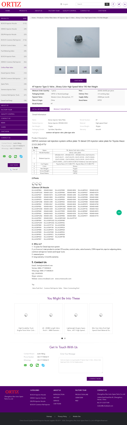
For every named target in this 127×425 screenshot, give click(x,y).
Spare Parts (13, 84)
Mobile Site (77, 416)
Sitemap (49, 416)
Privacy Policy (62, 416)
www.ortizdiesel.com (46, 279)
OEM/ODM (79, 397)
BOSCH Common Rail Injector (13, 40)
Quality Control (69, 11)
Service (56, 400)
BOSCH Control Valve (13, 45)
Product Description (62, 109)
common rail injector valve (53, 288)
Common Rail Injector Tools (13, 95)
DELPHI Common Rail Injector (13, 79)
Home (8, 11)
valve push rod (37, 288)
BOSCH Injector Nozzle (13, 23)
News (3, 123)
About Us (38, 11)
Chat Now (102, 11)
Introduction (58, 394)
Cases (3, 127)
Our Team (57, 404)
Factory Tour (54, 11)
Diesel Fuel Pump (13, 101)
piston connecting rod (71, 288)
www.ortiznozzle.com (63, 279)
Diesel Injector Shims (13, 73)
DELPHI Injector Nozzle (13, 34)
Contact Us (85, 11)
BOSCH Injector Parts (13, 56)
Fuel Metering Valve (13, 51)
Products (23, 11)
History (56, 397)
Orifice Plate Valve (13, 68)
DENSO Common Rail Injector (13, 62)
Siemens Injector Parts (13, 90)
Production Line (81, 394)
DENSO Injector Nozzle (13, 29)
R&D (76, 400)
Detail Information (39, 109)
